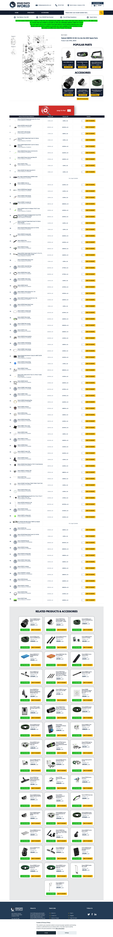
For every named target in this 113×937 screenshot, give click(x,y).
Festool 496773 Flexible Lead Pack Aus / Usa (27, 298)
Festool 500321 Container (23, 566)
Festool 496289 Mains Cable (24, 272)
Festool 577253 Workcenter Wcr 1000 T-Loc (61, 778)
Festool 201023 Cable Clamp (24, 560)
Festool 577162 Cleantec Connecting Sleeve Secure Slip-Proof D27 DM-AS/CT (61, 744)
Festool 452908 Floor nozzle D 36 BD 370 (60, 848)
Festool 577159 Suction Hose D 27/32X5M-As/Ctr (35, 637)
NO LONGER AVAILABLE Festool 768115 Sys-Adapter (29, 521)
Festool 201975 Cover (22, 330)
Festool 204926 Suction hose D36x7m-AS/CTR (87, 707)
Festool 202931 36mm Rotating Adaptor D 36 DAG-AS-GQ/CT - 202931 (82, 91)
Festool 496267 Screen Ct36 (24, 451)
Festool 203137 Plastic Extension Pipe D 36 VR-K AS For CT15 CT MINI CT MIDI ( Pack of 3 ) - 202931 (61, 673)
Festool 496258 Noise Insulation (25, 336)
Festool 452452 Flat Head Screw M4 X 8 (26, 170)
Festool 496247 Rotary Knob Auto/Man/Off (27, 157)
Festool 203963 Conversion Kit (82, 63)
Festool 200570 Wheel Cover (24, 489)
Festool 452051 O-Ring (22, 163)
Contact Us (52, 915)
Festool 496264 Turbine (23, 368)
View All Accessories (82, 99)
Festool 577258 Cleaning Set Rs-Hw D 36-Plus (35, 760)
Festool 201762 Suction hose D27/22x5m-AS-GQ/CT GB (34, 743)
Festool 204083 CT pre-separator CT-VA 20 (86, 725)
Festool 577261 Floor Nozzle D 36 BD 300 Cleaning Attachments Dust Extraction (34, 779)
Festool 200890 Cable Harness (24, 349)
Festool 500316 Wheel (22, 592)
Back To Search (64, 35)
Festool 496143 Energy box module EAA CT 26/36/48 (86, 849)
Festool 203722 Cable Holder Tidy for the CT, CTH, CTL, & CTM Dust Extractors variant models (30, 254)
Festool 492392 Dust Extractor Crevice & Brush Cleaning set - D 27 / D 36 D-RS (61, 832)
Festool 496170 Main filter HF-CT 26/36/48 (61, 655)
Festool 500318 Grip (22, 528)
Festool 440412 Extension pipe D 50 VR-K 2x (61, 637)
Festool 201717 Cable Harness (24, 131)
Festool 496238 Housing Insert (24, 234)
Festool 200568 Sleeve (23, 445)
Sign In (70, 913)
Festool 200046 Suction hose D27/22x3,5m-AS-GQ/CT (61, 813)
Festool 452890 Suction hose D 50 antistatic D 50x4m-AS (61, 866)
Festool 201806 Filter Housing (24, 323)
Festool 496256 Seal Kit (23, 381)
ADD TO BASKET (68, 67)
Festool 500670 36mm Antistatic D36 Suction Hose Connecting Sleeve (61, 708)
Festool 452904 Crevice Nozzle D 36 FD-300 (87, 672)
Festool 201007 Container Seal (24, 310)
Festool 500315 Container (23, 585)
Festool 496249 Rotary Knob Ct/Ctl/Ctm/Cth (27, 151)
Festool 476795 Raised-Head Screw (25, 259)
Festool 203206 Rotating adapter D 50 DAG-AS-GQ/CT (68, 91)
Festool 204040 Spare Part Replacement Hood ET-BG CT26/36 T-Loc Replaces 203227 (96, 63)
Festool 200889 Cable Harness (24, 387)
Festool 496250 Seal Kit (23, 285)
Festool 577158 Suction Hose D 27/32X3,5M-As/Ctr (97, 91)
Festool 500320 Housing (23, 547)
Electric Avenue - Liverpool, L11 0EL (76, 5)
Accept (46, 932)
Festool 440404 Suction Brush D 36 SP (87, 831)
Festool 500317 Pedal (22, 598)
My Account (97, 3)
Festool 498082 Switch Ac (68, 62)
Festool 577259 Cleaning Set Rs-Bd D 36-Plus (61, 760)
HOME (16, 12)
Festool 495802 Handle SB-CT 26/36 (86, 866)
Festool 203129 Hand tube (87, 795)
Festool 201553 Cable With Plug (24, 266)
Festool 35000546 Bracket (23, 540)
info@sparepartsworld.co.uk (43, 5)
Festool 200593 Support (23, 457)
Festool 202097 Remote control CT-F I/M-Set (87, 637)
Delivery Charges (54, 918)
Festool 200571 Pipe (22, 477)
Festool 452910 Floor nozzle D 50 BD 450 (34, 672)
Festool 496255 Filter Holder (24, 317)
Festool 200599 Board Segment (24, 189)
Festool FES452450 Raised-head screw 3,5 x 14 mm (29, 119)
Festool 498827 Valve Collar (24, 425)
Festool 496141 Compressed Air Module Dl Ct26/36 (61, 726)
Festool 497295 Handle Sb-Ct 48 (25, 502)
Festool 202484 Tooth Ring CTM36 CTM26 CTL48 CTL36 (30, 483)
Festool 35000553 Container (24, 572)
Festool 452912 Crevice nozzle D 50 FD (86, 655)
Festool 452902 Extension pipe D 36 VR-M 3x (35, 831)
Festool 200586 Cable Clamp (24, 278)
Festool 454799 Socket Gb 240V (25, 125)
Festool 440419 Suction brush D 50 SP (35, 848)
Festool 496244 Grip (22, 240)
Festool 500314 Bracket (23, 579)
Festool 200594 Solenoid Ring (24, 362)
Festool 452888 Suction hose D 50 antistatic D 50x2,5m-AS (35, 866)
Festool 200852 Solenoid (23, 406)
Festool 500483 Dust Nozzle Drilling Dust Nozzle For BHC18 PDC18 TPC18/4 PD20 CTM (35, 691)
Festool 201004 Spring (22, 413)
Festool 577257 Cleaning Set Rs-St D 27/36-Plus (87, 743)
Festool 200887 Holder (23, 393)
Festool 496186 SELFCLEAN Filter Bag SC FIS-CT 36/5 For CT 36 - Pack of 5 (87, 691)
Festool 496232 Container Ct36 (24, 470)
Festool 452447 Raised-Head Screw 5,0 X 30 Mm (28, 227)
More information (60, 928)
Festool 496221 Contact (23, 438)
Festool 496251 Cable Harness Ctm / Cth (26, 291)
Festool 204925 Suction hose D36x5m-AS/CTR (35, 725)
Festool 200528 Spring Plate (24, 419)
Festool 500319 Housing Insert (24, 553)
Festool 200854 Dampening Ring (25, 400)
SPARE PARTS (30, 12)
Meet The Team (72, 918)
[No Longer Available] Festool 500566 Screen (28, 176)
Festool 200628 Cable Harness (24, 195)
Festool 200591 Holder (22, 432)
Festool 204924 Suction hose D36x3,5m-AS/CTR (87, 813)
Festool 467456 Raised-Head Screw (25, 304)
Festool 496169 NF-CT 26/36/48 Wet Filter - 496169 (34, 655)
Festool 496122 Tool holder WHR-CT (60, 883)
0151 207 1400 (59, 5)
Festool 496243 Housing (23, 247)
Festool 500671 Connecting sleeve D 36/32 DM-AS (60, 796)
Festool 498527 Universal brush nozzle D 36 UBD (61, 690)
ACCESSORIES (45, 12)
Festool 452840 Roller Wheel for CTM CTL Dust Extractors (30, 464)
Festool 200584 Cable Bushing (24, 342)
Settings (67, 932)
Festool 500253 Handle (23, 509)
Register (71, 915)
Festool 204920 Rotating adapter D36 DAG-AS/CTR (35, 795)
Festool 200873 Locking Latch (24, 515)
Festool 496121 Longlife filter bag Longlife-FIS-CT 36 (35, 708)
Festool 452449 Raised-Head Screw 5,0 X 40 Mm (28, 534)
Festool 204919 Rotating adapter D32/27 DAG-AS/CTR (35, 813)
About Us (52, 913)
